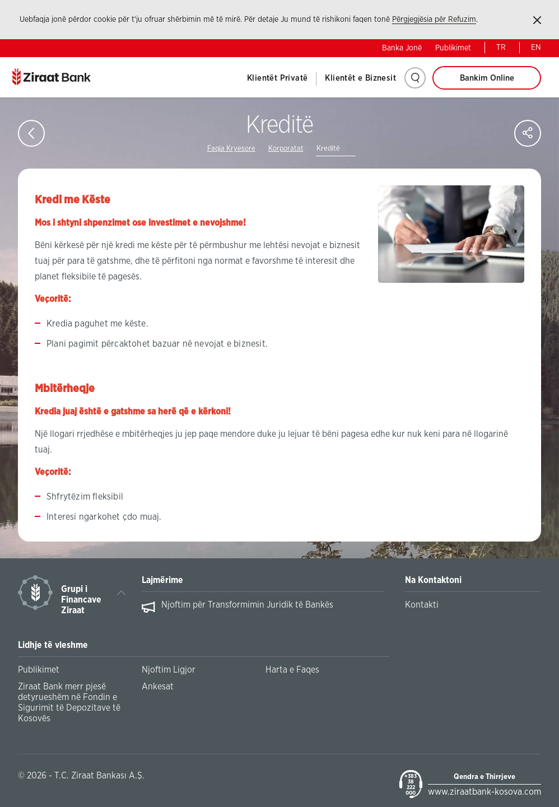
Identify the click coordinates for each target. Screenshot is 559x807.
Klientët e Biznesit (360, 78)
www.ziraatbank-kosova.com (484, 791)
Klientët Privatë (277, 78)
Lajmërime (162, 580)
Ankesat (158, 686)
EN (536, 48)
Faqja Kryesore (231, 148)
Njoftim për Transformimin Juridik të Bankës (247, 604)
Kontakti (422, 604)
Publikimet (453, 48)
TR (501, 48)
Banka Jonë (402, 48)
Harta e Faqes (292, 669)
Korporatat (286, 148)
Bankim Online (487, 78)
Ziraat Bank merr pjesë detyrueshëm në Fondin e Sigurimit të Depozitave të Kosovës (69, 702)
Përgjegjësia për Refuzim (434, 20)
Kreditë (328, 148)
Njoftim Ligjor (168, 669)
